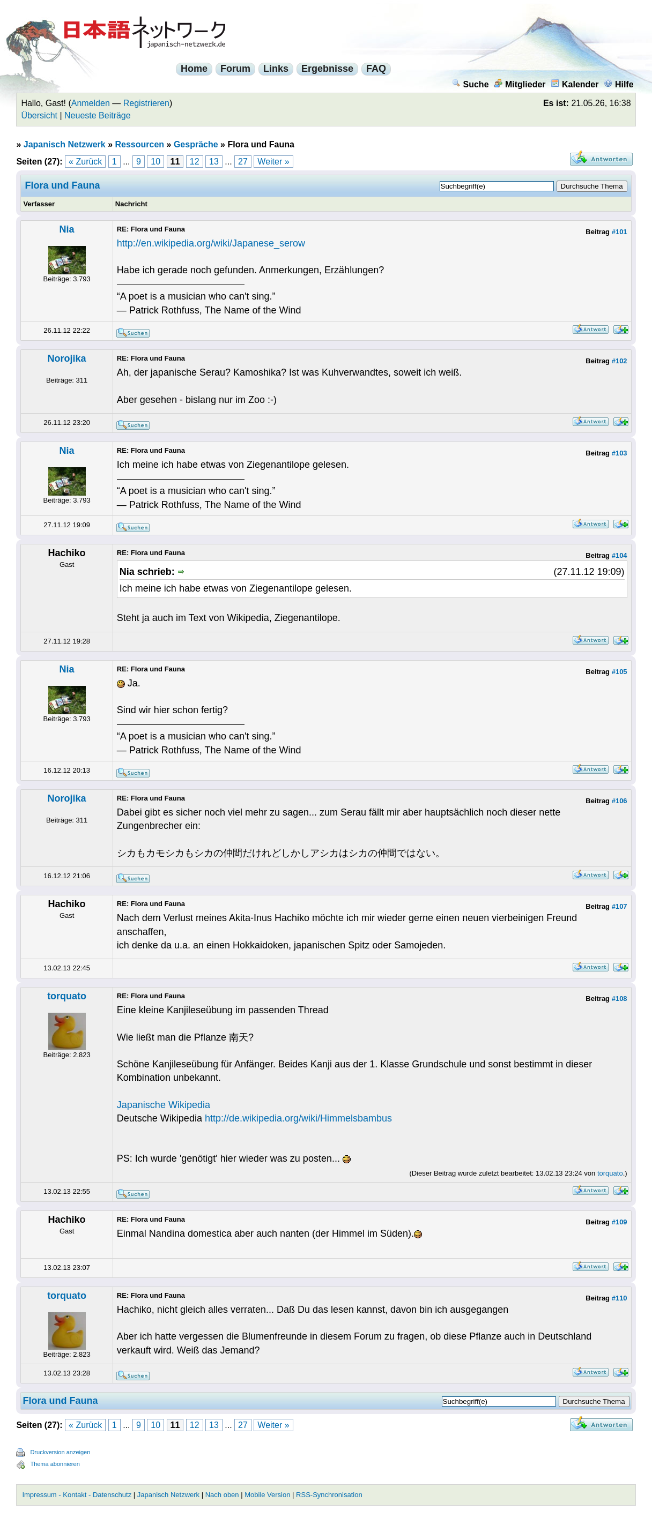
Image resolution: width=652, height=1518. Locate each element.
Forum (235, 68)
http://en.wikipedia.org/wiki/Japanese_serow (211, 243)
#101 (619, 232)
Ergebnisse (327, 68)
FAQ (376, 68)
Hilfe (619, 84)
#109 (619, 1222)
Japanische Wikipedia (163, 1105)
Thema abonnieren (54, 1464)
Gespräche (196, 144)
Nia (67, 229)
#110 (619, 1298)
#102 (619, 361)
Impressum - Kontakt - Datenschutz (76, 1495)
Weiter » (273, 161)
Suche (470, 84)
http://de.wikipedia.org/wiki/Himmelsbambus (298, 1118)
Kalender (574, 84)
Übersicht (39, 115)
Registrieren (146, 103)
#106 (619, 801)
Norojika (67, 358)
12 (194, 161)
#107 (619, 906)
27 (243, 161)
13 (214, 161)
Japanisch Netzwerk (65, 144)
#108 (619, 998)
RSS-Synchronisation (329, 1495)
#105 (619, 672)
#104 (619, 555)
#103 (619, 453)
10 (155, 161)
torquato (66, 996)
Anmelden (90, 103)
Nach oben (222, 1495)
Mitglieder (520, 84)
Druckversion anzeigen (60, 1452)
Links (275, 68)
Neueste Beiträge (97, 115)
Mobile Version (267, 1495)
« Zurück (85, 161)
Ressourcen (140, 144)
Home (194, 68)
